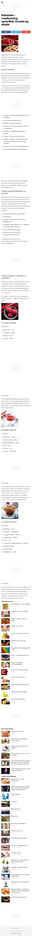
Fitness (3, 11)
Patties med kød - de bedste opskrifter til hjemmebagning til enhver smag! (20, 890)
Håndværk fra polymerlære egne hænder (19, 739)
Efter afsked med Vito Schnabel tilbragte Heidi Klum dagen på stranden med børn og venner (20, 762)
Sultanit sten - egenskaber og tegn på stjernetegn (20, 860)
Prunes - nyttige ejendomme (20, 655)
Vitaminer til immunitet (18, 677)
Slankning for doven (17, 626)
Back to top (16, 928)
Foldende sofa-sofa (17, 831)
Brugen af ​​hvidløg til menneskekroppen (17, 663)
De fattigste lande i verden (19, 838)
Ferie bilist (14, 801)
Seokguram (14, 816)
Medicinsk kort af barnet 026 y (20, 882)
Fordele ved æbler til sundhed (20, 633)
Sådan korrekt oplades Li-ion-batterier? (20, 747)
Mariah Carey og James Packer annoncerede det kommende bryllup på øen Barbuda (20, 788)
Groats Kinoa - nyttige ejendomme (17, 780)
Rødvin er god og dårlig (18, 699)
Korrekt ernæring (10, 11)
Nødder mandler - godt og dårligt (19, 619)
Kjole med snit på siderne (18, 823)
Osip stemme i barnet (17, 731)
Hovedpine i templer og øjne (19, 867)
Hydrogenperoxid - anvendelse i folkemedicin (20, 875)
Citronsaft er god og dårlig (19, 692)
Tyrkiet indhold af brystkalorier (20, 684)
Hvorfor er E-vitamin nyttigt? (19, 670)
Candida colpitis (16, 853)
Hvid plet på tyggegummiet (19, 845)
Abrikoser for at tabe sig (18, 641)
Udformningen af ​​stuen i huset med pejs (20, 754)
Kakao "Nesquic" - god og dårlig (20, 604)
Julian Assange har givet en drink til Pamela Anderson (21, 769)
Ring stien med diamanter (19, 897)
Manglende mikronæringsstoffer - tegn (20, 648)
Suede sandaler (15, 794)
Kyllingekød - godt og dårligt (19, 611)
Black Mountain (15, 809)
